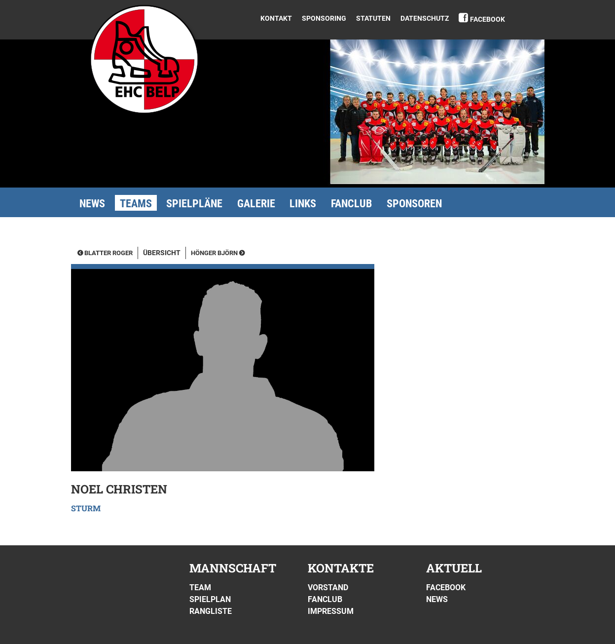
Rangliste (210, 611)
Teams (136, 203)
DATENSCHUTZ (424, 18)
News (92, 203)
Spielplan (210, 599)
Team (200, 587)
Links (302, 203)
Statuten (373, 18)
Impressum (331, 611)
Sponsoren (414, 203)
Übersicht (162, 253)
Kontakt (276, 18)
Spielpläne (194, 203)
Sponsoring (324, 18)
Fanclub (351, 203)
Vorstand (328, 587)
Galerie (256, 203)
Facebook (487, 19)
